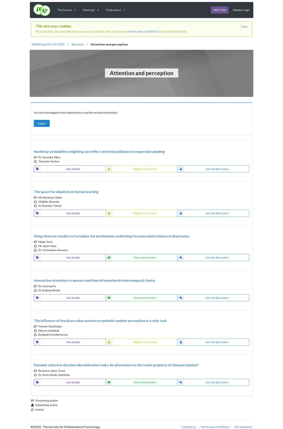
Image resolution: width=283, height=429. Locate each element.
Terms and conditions (215, 427)
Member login (241, 10)
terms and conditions (143, 31)
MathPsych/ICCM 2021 (48, 44)
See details (57, 168)
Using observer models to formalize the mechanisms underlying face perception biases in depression (111, 236)
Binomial (78, 44)
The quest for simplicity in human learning (66, 192)
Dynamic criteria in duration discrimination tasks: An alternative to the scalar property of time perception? (116, 365)
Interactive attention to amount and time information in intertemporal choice (94, 280)
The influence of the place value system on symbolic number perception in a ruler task (100, 321)
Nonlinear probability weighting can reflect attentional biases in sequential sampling (99, 151)
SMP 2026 (219, 10)
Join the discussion (203, 168)
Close (244, 26)
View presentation (131, 257)
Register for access (131, 168)
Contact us (188, 427)
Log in (42, 123)
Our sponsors (243, 427)
